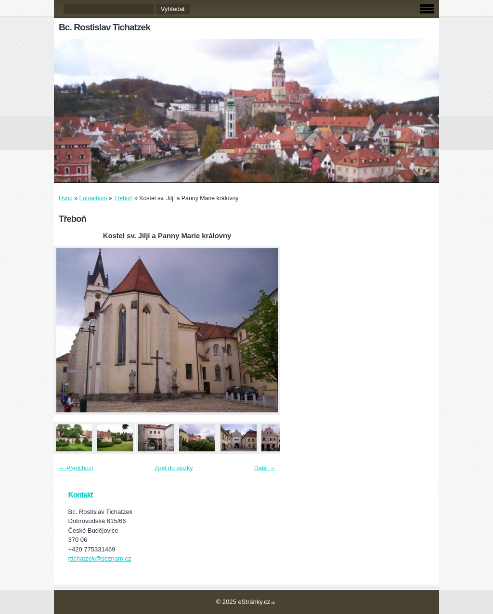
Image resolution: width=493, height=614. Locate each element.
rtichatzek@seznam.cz (99, 558)
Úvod (66, 198)
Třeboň (123, 198)
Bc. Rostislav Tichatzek (104, 27)
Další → (264, 468)
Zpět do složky (174, 468)
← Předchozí (76, 468)
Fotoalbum (93, 198)
